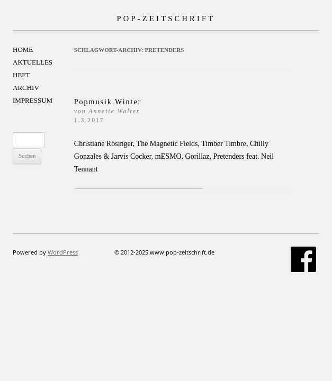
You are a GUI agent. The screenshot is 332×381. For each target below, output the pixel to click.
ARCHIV (26, 88)
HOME (23, 49)
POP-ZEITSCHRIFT (165, 18)
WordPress (63, 252)
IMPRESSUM (32, 100)
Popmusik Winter (108, 111)
